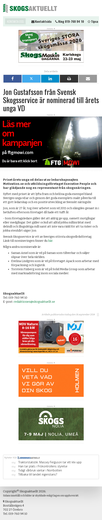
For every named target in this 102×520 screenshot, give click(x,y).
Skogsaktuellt (30, 8)
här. (50, 241)
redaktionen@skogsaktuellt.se (34, 302)
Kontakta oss (15, 21)
